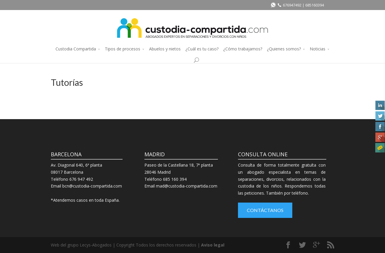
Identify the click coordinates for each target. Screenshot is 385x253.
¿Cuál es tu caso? (201, 49)
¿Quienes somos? (284, 49)
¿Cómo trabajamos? (242, 49)
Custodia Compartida (76, 49)
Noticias (317, 49)
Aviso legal (212, 245)
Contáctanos (265, 210)
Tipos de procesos (122, 49)
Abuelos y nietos (165, 49)
